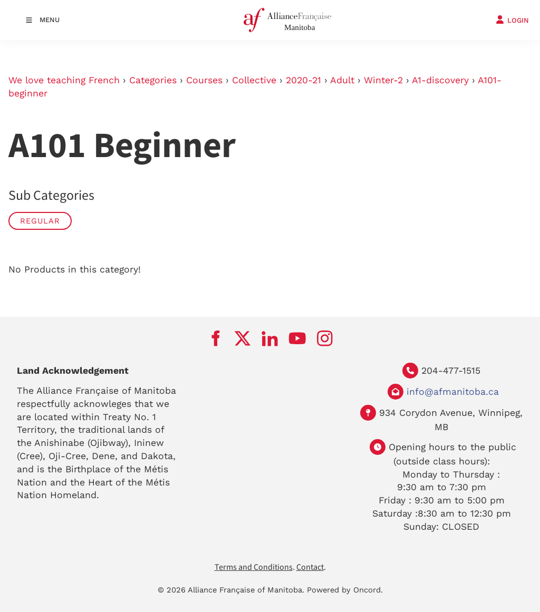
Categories (153, 80)
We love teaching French (64, 80)
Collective (254, 80)
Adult (342, 80)
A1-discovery (440, 80)
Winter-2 (383, 80)
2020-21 (303, 80)
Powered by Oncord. (345, 590)
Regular (40, 221)
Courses (204, 80)
